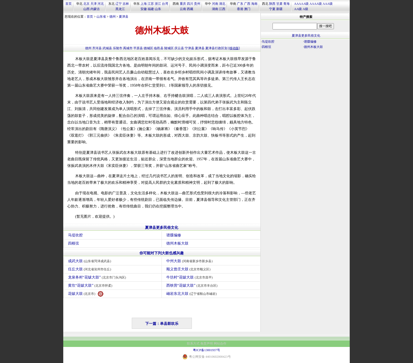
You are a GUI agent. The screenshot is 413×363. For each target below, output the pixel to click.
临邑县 (158, 48)
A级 (305, 9)
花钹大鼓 (85, 294)
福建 (151, 9)
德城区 (148, 48)
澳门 (247, 9)
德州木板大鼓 (177, 243)
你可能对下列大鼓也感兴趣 (161, 253)
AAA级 (328, 4)
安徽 (143, 9)
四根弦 (73, 243)
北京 (86, 4)
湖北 (222, 4)
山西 (86, 9)
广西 (247, 4)
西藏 (190, 9)
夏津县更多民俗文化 (161, 228)
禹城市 (128, 48)
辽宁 (118, 4)
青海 (286, 4)
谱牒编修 (173, 235)
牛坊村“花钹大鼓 (190, 277)
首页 (68, 4)
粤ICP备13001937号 (206, 350)
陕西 (272, 4)
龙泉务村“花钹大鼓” (97, 277)
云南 (183, 9)
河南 (215, 4)
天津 (93, 4)
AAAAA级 (301, 4)
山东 (158, 9)
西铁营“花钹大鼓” (192, 285)
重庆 (183, 4)
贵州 (197, 4)
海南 (254, 4)
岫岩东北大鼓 (192, 294)
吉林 (126, 4)
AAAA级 (315, 4)
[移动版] (234, 48)
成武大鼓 (90, 261)
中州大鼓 (190, 261)
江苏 (151, 4)
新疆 (279, 9)
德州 (112, 16)
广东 (240, 4)
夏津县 (123, 16)
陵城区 (169, 48)
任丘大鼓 (90, 269)
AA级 (298, 9)
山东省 (101, 16)
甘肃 (279, 4)
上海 (143, 4)
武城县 (107, 48)
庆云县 (179, 48)
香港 (240, 9)
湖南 (215, 9)
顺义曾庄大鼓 (189, 269)
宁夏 (272, 9)
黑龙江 (120, 9)
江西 (222, 9)
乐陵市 (117, 48)
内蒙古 (95, 9)
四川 (190, 4)
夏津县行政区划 (216, 48)
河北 (101, 4)
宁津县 (189, 48)
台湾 (165, 4)
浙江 (158, 4)
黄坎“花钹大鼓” (91, 285)
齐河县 (97, 48)
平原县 (138, 48)
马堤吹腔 (75, 235)
